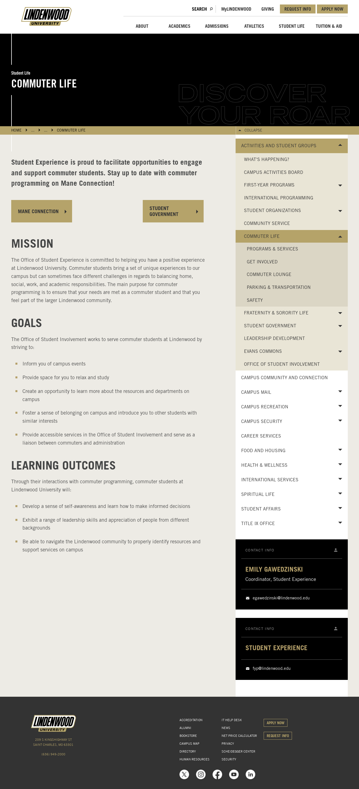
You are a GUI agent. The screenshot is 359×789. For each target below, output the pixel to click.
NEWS (226, 728)
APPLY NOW (332, 9)
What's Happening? (266, 159)
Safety (255, 300)
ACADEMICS (179, 26)
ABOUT (142, 26)
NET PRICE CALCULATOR (239, 736)
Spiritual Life (258, 494)
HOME (16, 130)
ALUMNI (185, 728)
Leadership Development (274, 338)
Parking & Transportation (279, 287)
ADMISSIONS (217, 26)
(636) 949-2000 (53, 754)
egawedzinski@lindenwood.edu (281, 598)
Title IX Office (258, 523)
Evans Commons (263, 351)
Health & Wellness (264, 465)
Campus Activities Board (273, 172)
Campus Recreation (264, 407)
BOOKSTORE (188, 736)
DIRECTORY (188, 751)
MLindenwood (236, 9)
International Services (269, 479)
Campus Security (261, 421)
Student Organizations (272, 210)
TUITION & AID (329, 26)
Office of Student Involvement (282, 364)
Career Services (261, 436)
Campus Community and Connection (284, 377)
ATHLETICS (254, 26)
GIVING (267, 9)
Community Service (267, 223)
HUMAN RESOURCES (195, 759)
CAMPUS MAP (189, 744)
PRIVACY (228, 744)
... (32, 130)
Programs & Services (272, 249)
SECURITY (229, 759)
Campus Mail (256, 392)
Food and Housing (263, 450)
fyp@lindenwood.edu (272, 668)
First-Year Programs (269, 185)
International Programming (278, 198)
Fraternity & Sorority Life (276, 313)
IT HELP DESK (232, 720)
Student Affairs (261, 509)
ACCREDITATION (191, 720)
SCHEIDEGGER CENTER (238, 751)
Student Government (270, 325)
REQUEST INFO (297, 9)
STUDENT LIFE (292, 26)
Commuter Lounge (269, 274)
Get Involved (262, 261)
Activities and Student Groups (278, 145)
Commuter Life (71, 130)
